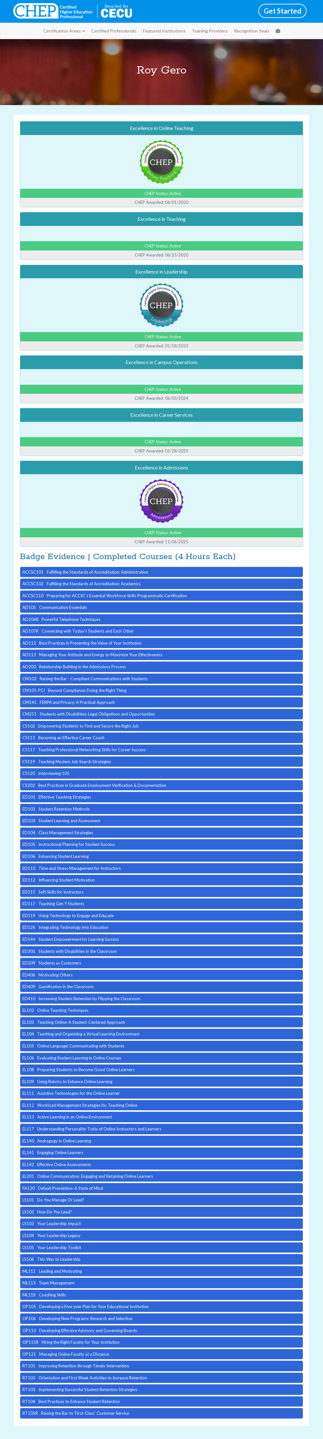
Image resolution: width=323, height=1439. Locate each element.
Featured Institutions (164, 30)
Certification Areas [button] (64, 30)
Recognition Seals (251, 30)
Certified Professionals (114, 30)
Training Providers (210, 30)
